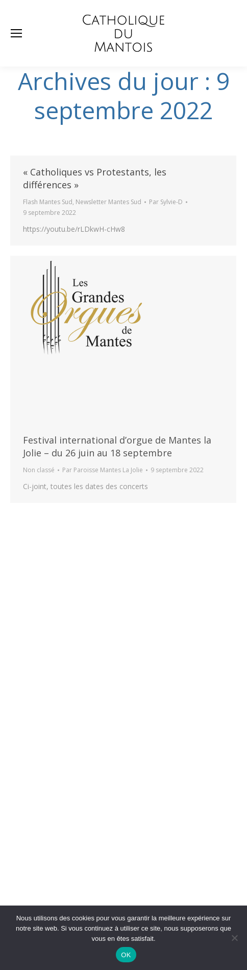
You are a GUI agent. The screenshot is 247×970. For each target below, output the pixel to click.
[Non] (234, 938)
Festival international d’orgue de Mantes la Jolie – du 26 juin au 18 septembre (117, 446)
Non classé (39, 470)
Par (166, 201)
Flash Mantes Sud (47, 201)
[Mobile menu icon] (16, 33)
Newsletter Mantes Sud (108, 201)
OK (126, 955)
